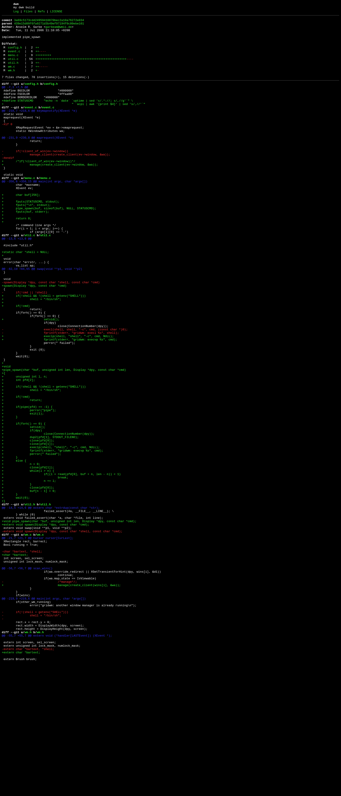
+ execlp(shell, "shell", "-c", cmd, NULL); (58, 399)
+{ (3, 444)
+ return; (22, 476)
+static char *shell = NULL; (25, 299)
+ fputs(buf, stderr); (25, 250)
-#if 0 (7, 145)
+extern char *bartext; (21, 779)
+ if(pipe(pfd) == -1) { (27, 484)
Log (16, 13)
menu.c (13, 64)
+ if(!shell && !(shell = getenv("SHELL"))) (44, 351)
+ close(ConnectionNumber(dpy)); (48, 517)
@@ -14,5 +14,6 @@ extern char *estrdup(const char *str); (51, 605)
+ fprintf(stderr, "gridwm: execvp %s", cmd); (59, 403)
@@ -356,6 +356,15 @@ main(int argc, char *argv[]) (44, 214)
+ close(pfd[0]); (28, 525)
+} (3, 597)
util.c (13, 68)
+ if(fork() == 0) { (24, 504)
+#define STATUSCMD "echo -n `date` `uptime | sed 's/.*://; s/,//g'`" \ (67, 117)
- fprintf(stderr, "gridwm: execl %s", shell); (60, 395)
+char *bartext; (15, 662)
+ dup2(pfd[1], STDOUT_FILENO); (40, 521)
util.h (13, 73)
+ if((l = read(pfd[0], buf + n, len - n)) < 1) (61, 565)
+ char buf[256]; (21, 230)
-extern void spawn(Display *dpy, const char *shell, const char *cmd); (62, 634)
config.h (15, 55)
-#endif (8, 185)
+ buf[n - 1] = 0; (29, 585)
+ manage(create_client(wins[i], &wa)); (61, 698)
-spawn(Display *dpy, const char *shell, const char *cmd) (51, 335)
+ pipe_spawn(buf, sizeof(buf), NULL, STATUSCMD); (49, 246)
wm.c (11, 77)
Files (28, 13)
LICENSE (56, 13)
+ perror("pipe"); (29, 488)
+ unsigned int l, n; (24, 448)
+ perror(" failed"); (31, 541)
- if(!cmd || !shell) (24, 347)
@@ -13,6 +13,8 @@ (17, 282)
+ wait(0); (16, 593)
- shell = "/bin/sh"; (31, 735)
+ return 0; (17, 258)
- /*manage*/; (39, 694)
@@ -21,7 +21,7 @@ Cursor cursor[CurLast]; (38, 642)
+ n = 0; (21, 553)
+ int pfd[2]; (18, 452)
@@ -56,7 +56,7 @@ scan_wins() (27, 678)
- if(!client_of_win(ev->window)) (35, 177)
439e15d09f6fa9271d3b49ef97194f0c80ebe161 (49, 26)
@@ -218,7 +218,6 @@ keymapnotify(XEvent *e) (39, 129)
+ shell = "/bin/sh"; (31, 355)
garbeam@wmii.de (59, 30)
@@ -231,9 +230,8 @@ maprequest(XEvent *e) (38, 161)
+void (6, 436)
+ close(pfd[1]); (28, 529)
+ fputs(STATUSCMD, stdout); (30, 238)
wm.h (11, 82)
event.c (14, 59)
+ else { (14, 549)
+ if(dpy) (22, 512)
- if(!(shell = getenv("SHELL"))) (35, 730)
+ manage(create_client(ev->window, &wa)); (50, 194)
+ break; (35, 569)
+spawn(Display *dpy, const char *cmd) (34, 339)
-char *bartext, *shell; (22, 658)
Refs (41, 13)
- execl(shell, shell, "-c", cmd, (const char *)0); (65, 391)
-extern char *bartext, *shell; (28, 775)
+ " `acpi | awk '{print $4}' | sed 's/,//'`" (73, 121)
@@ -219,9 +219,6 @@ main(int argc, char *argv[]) (44, 714)
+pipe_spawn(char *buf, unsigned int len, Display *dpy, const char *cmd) (64, 440)
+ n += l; (29, 573)
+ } (9, 496)
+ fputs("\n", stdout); (26, 242)
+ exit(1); (23, 492)
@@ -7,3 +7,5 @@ (15, 101)
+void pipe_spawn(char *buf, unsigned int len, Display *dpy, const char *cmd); (69, 621)
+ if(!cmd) (16, 363)
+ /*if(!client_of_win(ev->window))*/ (38, 190)
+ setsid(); (30, 379)
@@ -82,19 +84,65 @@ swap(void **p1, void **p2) (42, 319)
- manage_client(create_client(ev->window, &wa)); (56, 181)
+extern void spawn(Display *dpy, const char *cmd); (45, 626)
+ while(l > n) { (28, 561)
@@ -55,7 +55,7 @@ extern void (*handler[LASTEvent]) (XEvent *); (57, 759)
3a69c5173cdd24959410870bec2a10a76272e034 (49, 22)
